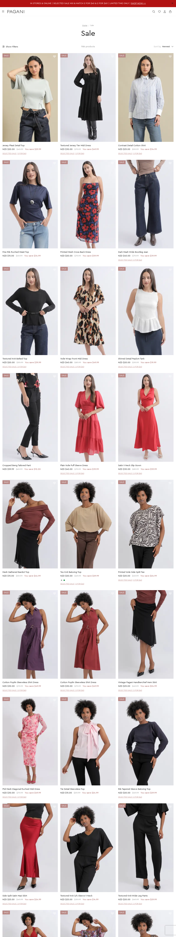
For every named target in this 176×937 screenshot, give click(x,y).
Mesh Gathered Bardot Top (15, 572)
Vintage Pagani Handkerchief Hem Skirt (137, 682)
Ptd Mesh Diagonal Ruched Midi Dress (21, 789)
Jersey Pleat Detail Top (13, 145)
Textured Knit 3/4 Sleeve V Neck (76, 896)
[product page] (30, 97)
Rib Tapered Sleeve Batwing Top (134, 789)
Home (84, 25)
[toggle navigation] (3, 12)
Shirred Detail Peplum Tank (131, 359)
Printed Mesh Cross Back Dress (75, 252)
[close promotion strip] (172, 3)
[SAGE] (64, 580)
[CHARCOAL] (61, 580)
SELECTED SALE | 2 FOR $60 (72, 153)
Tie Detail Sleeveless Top (72, 789)
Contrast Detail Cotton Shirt (132, 145)
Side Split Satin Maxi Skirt (14, 896)
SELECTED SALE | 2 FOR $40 (14, 153)
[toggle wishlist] (54, 56)
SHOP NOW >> (138, 3)
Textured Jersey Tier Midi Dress (75, 145)
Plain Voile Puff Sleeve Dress (74, 465)
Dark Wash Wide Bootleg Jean (133, 252)
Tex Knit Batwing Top (70, 572)
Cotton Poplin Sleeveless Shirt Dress (20, 682)
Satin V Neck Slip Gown (129, 465)
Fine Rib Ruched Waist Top (15, 252)
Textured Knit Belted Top (14, 359)
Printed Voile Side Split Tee (131, 572)
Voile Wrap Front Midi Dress (74, 359)
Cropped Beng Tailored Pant (16, 465)
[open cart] (170, 12)
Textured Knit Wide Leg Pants (133, 896)
